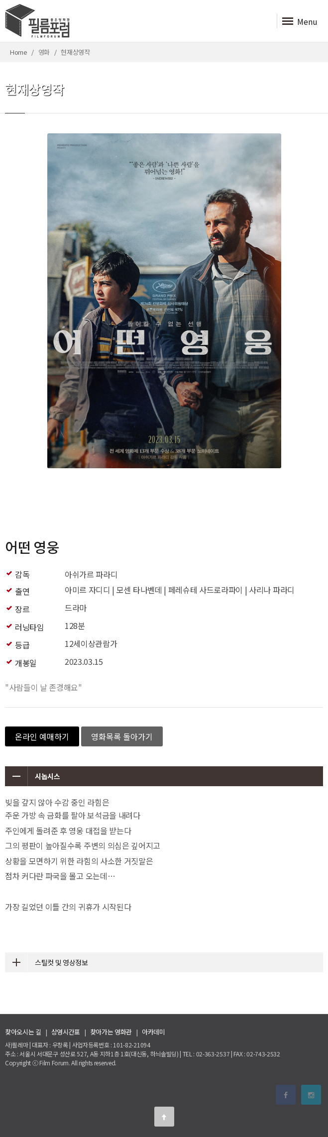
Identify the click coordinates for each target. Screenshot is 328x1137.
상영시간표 (65, 1031)
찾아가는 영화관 (111, 1031)
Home (18, 52)
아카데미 (153, 1031)
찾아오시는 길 (23, 1031)
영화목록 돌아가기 (122, 736)
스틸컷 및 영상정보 (46, 962)
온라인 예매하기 (42, 736)
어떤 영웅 (32, 547)
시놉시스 (32, 776)
